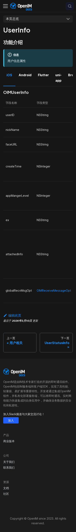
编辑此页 (12, 315)
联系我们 (9, 467)
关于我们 (9, 462)
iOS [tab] (9, 75)
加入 (11, 420)
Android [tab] (25, 75)
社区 (6, 493)
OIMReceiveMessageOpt (54, 290)
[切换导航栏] (5, 6)
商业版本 (9, 441)
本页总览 (12, 19)
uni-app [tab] (58, 77)
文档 (6, 488)
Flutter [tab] (43, 75)
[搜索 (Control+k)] (70, 6)
